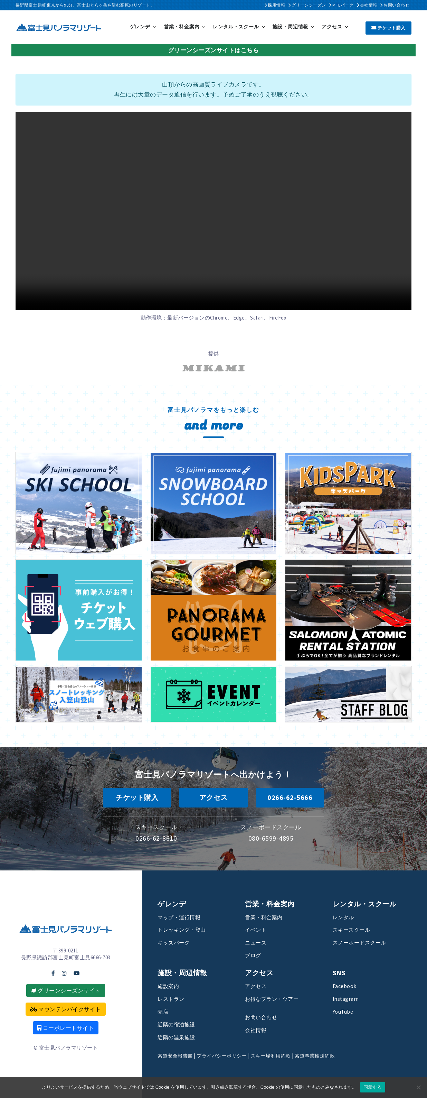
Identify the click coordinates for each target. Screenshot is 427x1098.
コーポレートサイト (65, 1027)
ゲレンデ (140, 27)
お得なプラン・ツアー (275, 998)
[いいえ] (418, 1087)
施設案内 (170, 985)
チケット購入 (388, 27)
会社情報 (367, 5)
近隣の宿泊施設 (179, 1024)
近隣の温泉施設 (179, 1037)
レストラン (173, 998)
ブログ (254, 955)
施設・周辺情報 (291, 27)
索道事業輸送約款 (324, 1055)
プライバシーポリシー (226, 1055)
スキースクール (354, 929)
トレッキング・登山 (185, 929)
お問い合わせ (394, 5)
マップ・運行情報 (182, 917)
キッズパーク (176, 942)
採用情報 (274, 5)
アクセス (332, 27)
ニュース (257, 942)
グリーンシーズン (307, 5)
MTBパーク (341, 5)
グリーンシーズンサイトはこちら (213, 49)
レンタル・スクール (236, 27)
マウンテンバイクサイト (65, 1008)
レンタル (345, 917)
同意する (372, 1087)
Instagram (346, 998)
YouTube (344, 1011)
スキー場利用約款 (278, 1055)
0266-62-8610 (156, 837)
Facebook (345, 985)
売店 (164, 1011)
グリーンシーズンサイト (66, 990)
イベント (257, 929)
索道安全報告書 (176, 1055)
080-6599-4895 (271, 837)
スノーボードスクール (363, 942)
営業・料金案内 (182, 27)
